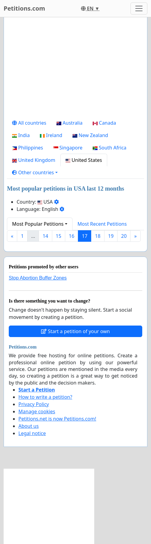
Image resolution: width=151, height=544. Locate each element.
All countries (29, 123)
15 (58, 236)
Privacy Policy (33, 404)
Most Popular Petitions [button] (38, 224)
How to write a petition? (45, 397)
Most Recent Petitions (102, 224)
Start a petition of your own (75, 331)
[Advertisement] (75, 69)
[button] (35, 172)
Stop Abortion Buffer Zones (38, 277)
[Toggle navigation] (138, 8)
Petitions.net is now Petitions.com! (57, 418)
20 (124, 236)
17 (84, 236)
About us (28, 426)
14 (45, 236)
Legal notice (32, 433)
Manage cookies (36, 411)
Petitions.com (24, 8)
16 (71, 236)
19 (111, 236)
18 (97, 236)
